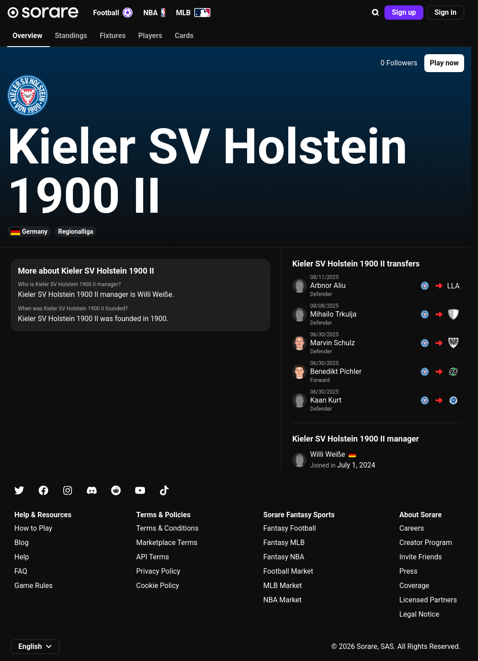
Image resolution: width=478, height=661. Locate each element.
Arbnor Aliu (328, 285)
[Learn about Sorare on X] (19, 490)
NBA (154, 12)
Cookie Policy (157, 585)
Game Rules (33, 585)
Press (408, 571)
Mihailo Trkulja (333, 314)
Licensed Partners (428, 600)
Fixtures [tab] (113, 35)
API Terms (152, 557)
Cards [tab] (184, 35)
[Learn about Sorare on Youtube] (140, 490)
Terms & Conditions (167, 528)
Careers (411, 528)
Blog (21, 542)
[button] (375, 12)
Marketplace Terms (166, 542)
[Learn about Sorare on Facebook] (43, 490)
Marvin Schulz (332, 343)
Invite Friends (420, 557)
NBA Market (282, 600)
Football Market (288, 571)
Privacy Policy (158, 571)
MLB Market (282, 585)
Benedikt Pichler (336, 371)
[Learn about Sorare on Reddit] (115, 490)
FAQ (20, 571)
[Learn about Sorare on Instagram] (67, 490)
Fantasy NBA (283, 557)
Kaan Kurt (325, 400)
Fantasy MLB (283, 542)
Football (112, 12)
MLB (193, 12)
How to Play (33, 528)
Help (21, 557)
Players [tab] (150, 35)
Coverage (414, 585)
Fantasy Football (289, 528)
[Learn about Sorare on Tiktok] (164, 490)
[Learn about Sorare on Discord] (91, 490)
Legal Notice (419, 614)
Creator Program (425, 542)
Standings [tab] (71, 35)
